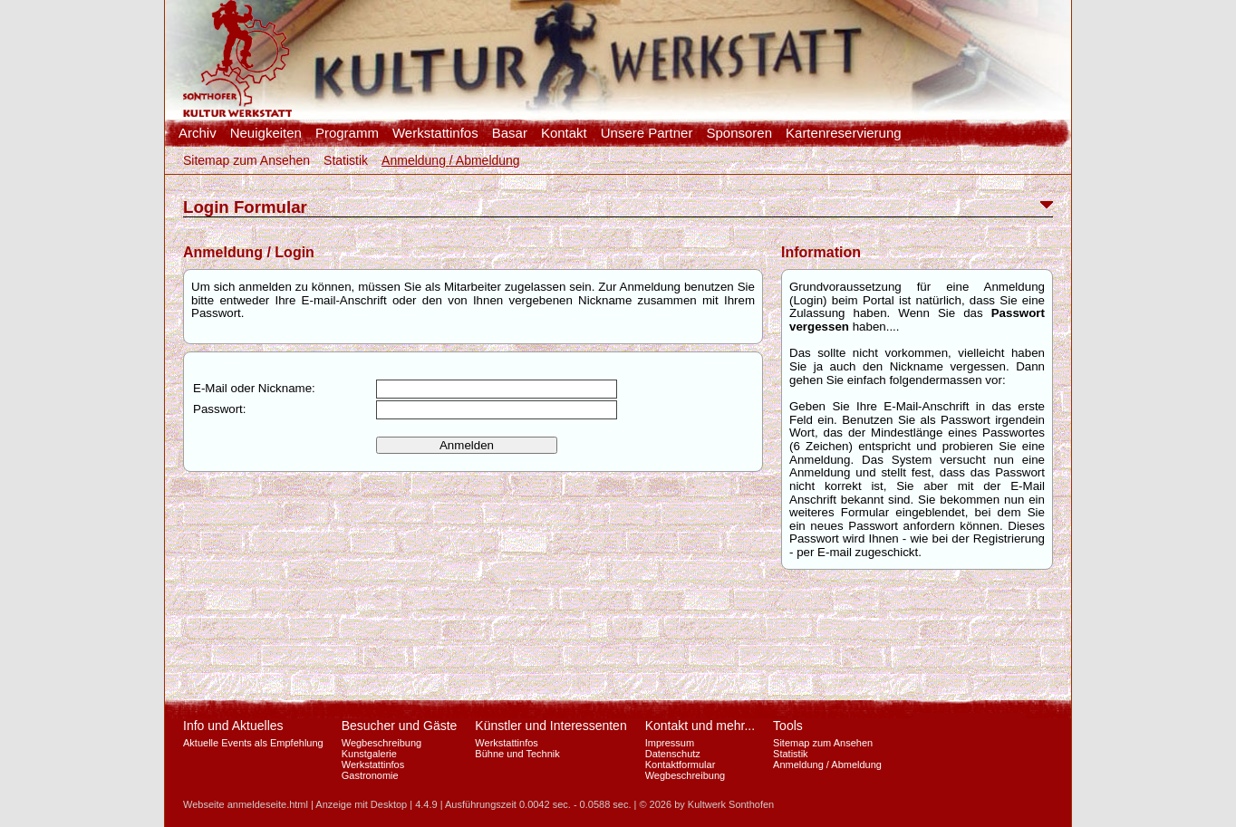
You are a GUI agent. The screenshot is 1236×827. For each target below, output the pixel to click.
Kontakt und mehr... (700, 725)
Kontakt (564, 133)
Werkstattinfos (435, 133)
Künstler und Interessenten (550, 725)
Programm (347, 133)
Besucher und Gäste (400, 725)
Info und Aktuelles (233, 725)
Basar (509, 133)
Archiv (198, 133)
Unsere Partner (647, 133)
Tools (788, 725)
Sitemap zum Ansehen (246, 160)
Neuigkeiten (266, 133)
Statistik (345, 160)
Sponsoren (739, 133)
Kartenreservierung (844, 133)
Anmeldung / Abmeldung (450, 160)
